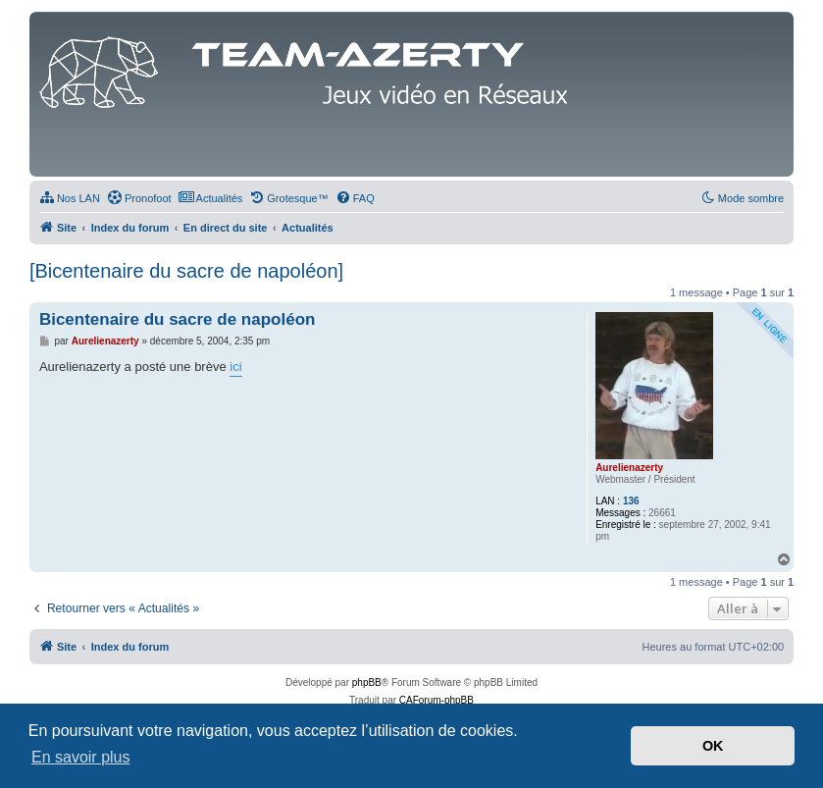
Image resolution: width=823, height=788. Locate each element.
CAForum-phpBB (436, 700)
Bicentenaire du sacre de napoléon (177, 319)
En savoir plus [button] (80, 757)
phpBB (367, 682)
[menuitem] (69, 198)
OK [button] (713, 746)
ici (235, 366)
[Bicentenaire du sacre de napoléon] (186, 271)
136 (631, 501)
